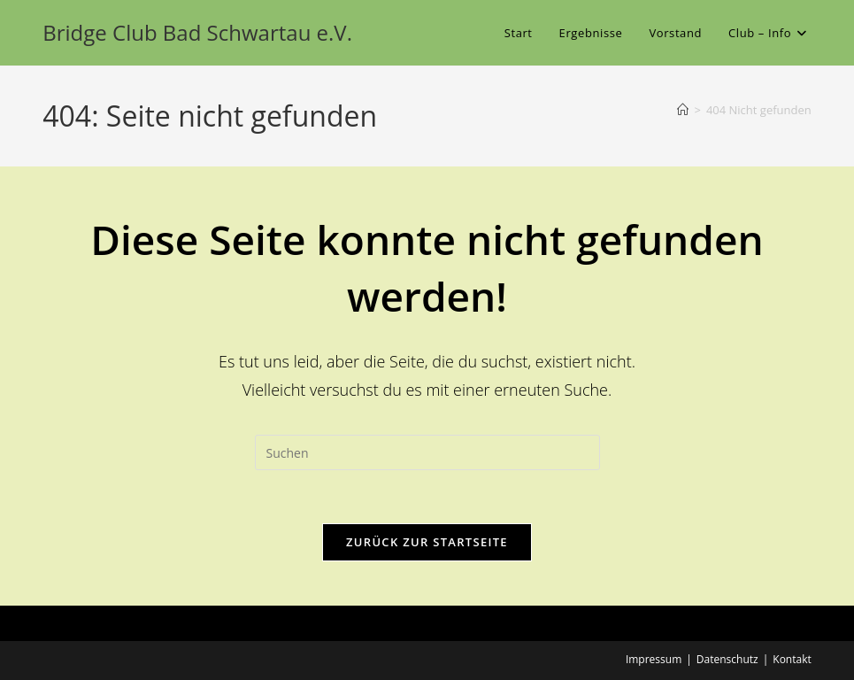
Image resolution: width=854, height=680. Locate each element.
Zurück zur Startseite (427, 542)
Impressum (653, 659)
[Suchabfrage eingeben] (427, 452)
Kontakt (792, 659)
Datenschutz (727, 659)
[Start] (683, 110)
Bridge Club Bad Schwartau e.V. (197, 32)
